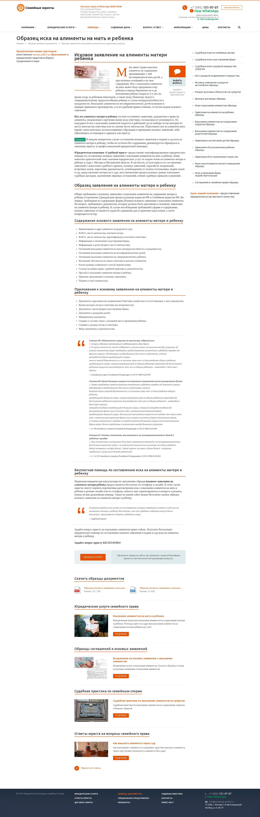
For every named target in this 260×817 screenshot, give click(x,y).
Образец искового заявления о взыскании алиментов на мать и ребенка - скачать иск (161, 588)
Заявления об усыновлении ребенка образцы (214, 148)
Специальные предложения (133, 798)
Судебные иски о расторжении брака (215, 59)
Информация (183, 27)
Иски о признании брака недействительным (208, 174)
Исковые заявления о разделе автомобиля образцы (211, 83)
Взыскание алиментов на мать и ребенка (138, 616)
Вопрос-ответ (153, 27)
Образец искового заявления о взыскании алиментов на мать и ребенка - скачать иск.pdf (106, 588)
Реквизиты (124, 802)
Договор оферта (83, 802)
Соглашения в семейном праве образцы (216, 182)
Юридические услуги (61, 27)
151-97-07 (204, 7)
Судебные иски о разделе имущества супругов (215, 67)
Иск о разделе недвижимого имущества (217, 75)
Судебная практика (172, 794)
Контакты (224, 27)
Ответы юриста (83, 798)
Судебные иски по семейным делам (215, 52)
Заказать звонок (231, 7)
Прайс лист (168, 802)
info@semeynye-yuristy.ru (221, 802)
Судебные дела (121, 27)
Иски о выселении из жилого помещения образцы (217, 165)
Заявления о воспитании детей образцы (217, 140)
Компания (28, 27)
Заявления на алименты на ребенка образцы (214, 113)
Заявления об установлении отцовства (216, 156)
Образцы (93, 27)
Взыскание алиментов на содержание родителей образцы (216, 132)
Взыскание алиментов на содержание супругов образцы (216, 123)
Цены (205, 27)
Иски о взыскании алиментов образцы (216, 105)
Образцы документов (130, 794)
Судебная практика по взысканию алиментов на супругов (149, 700)
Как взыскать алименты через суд (134, 743)
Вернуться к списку (87, 768)
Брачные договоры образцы (210, 98)
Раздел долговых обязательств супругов (218, 92)
